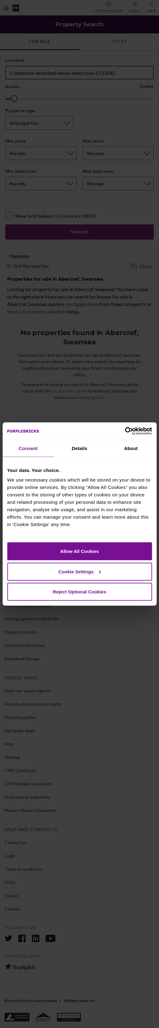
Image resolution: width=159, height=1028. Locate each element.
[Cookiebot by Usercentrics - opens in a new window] (125, 431)
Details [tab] (79, 448)
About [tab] (131, 448)
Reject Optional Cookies (79, 591)
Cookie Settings (80, 571)
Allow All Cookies (79, 551)
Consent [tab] (28, 448)
